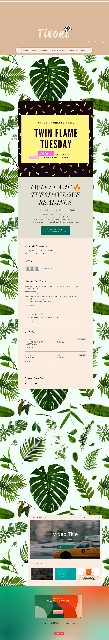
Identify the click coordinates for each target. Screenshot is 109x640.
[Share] (85, 517)
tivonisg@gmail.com (90, 44)
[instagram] (89, 41)
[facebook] (92, 41)
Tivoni (53, 33)
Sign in (97, 517)
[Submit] (58, 612)
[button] (103, 41)
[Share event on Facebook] (26, 383)
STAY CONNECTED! (58, 601)
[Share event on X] (31, 383)
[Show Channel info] (91, 517)
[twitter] (95, 41)
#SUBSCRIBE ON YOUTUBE (55, 232)
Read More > (29, 305)
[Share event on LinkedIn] (36, 383)
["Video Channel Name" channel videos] (65, 575)
